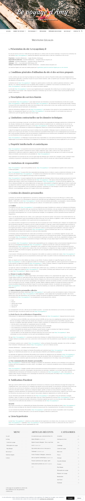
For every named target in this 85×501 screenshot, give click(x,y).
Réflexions (43, 31)
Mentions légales (10, 454)
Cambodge (59, 445)
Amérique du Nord (61, 439)
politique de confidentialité (46, 499)
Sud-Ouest (59, 479)
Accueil (8, 31)
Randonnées (60, 476)
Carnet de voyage (18, 31)
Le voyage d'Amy (42, 12)
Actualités (59, 436)
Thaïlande (59, 482)
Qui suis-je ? (67, 31)
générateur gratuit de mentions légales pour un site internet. (53, 67)
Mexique (59, 458)
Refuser (79, 498)
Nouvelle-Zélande (61, 461)
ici (15, 287)
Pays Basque (32, 31)
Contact (76, 31)
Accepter (70, 498)
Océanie (59, 464)
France (58, 454)
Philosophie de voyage (12, 445)
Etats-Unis (59, 451)
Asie (58, 442)
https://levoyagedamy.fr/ (21, 55)
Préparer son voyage (55, 31)
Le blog (8, 439)
